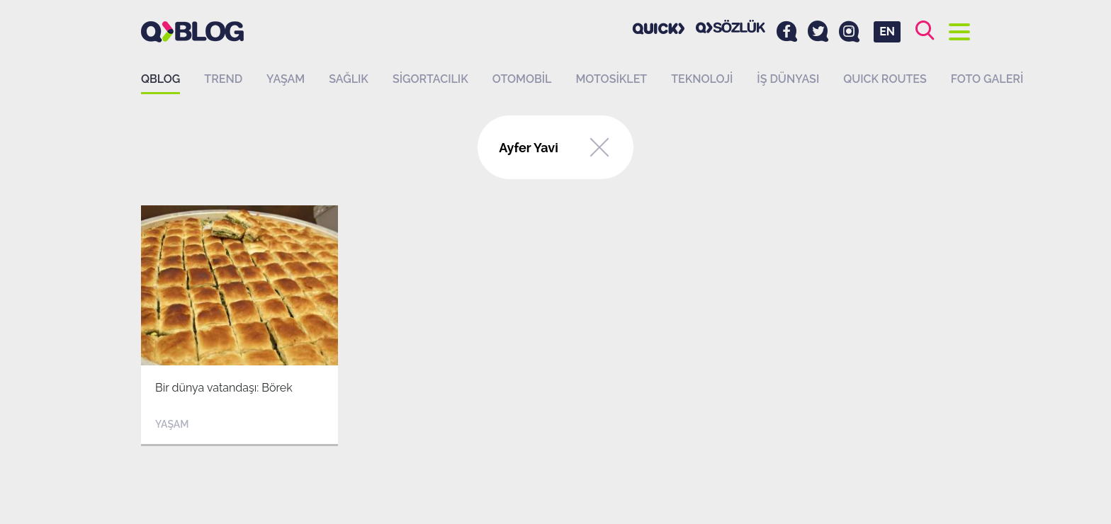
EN (887, 31)
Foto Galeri (987, 79)
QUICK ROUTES (885, 79)
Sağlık (348, 79)
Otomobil (522, 79)
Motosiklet (611, 79)
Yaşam (285, 79)
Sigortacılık (430, 79)
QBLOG (160, 79)
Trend (223, 79)
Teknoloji (702, 79)
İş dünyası (788, 79)
